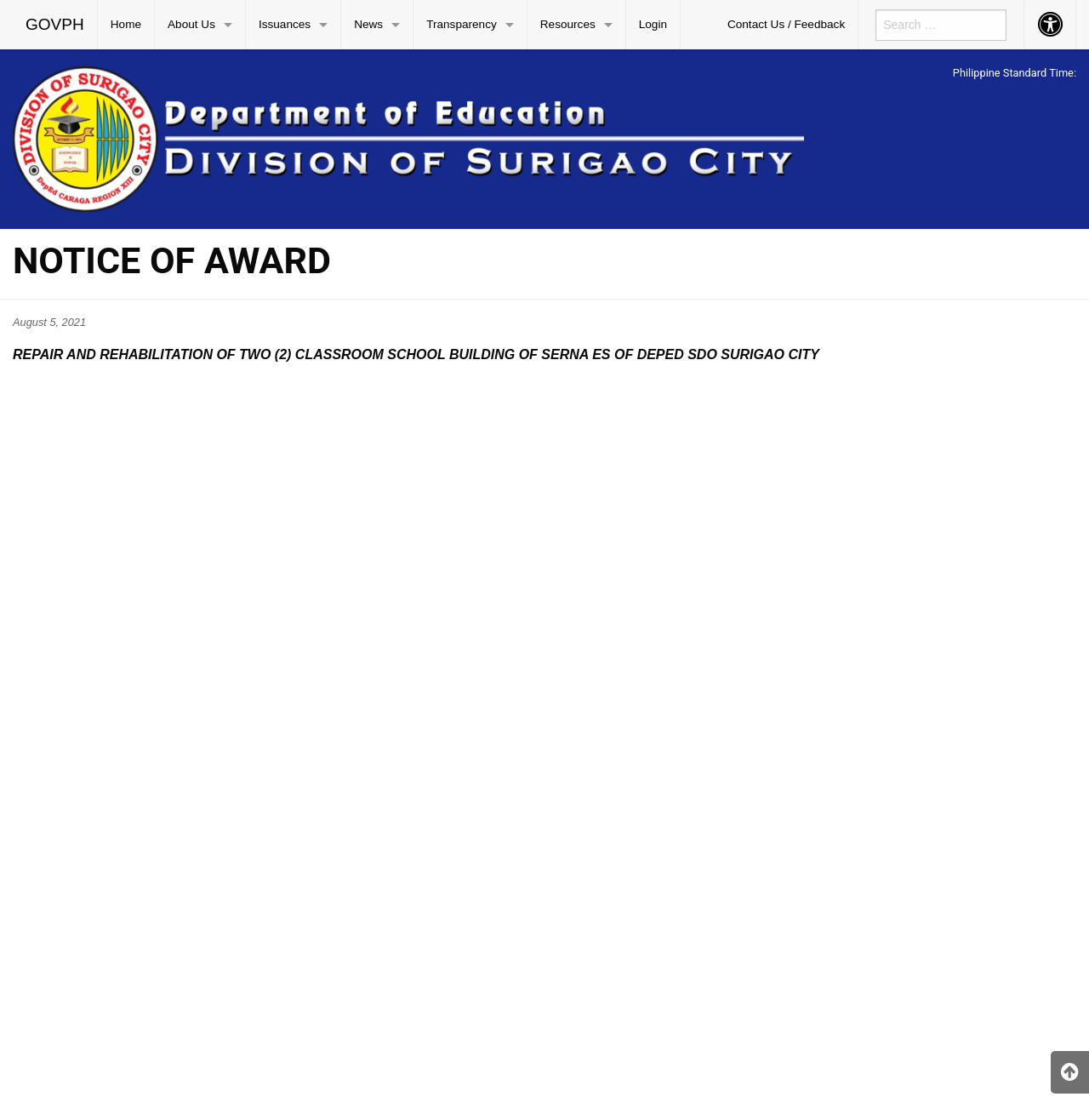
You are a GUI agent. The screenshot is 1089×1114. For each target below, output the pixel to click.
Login (653, 24)
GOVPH (55, 24)
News (368, 24)
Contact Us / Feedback (786, 24)
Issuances (285, 24)
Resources (568, 24)
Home (126, 24)
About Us (191, 24)
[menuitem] (55, 24)
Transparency (461, 24)
